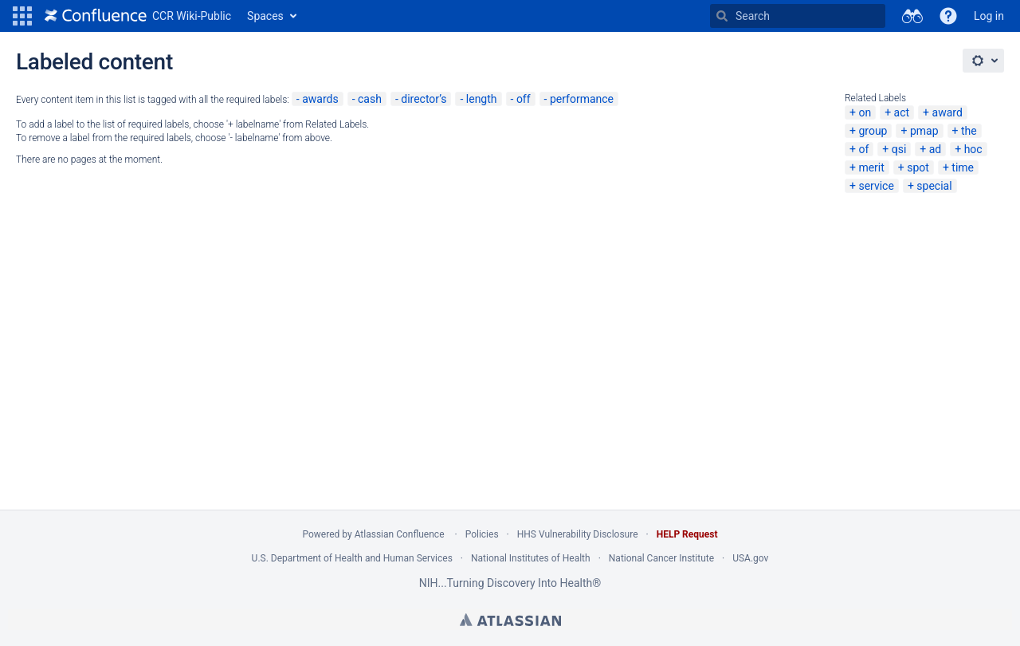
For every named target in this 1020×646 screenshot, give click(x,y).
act (902, 112)
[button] (22, 16)
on (864, 112)
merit (871, 167)
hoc (973, 149)
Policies (482, 534)
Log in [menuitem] (989, 16)
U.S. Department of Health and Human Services (352, 558)
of (863, 149)
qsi (899, 149)
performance (582, 99)
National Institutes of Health (530, 558)
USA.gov (750, 558)
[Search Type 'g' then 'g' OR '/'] (797, 16)
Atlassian (510, 619)
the (969, 130)
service (875, 185)
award (947, 112)
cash (370, 99)
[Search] (722, 16)
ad (935, 149)
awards (320, 99)
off (523, 99)
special (933, 185)
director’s (423, 99)
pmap (924, 130)
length (481, 99)
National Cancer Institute (661, 558)
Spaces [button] (265, 16)
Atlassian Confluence (400, 534)
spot (918, 167)
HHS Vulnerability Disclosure (577, 534)
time (962, 167)
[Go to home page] (138, 16)
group (872, 130)
